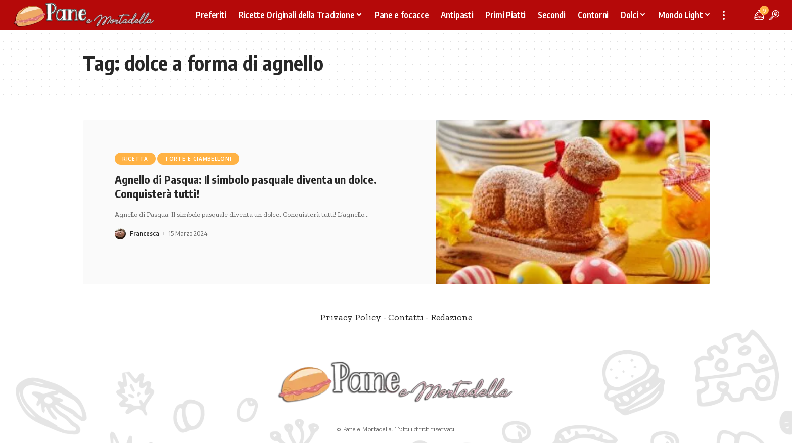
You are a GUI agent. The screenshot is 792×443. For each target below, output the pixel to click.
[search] (774, 15)
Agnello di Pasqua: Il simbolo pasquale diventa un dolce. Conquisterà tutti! (246, 186)
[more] (724, 15)
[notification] (759, 15)
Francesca (144, 233)
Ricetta (135, 159)
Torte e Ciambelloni (198, 159)
